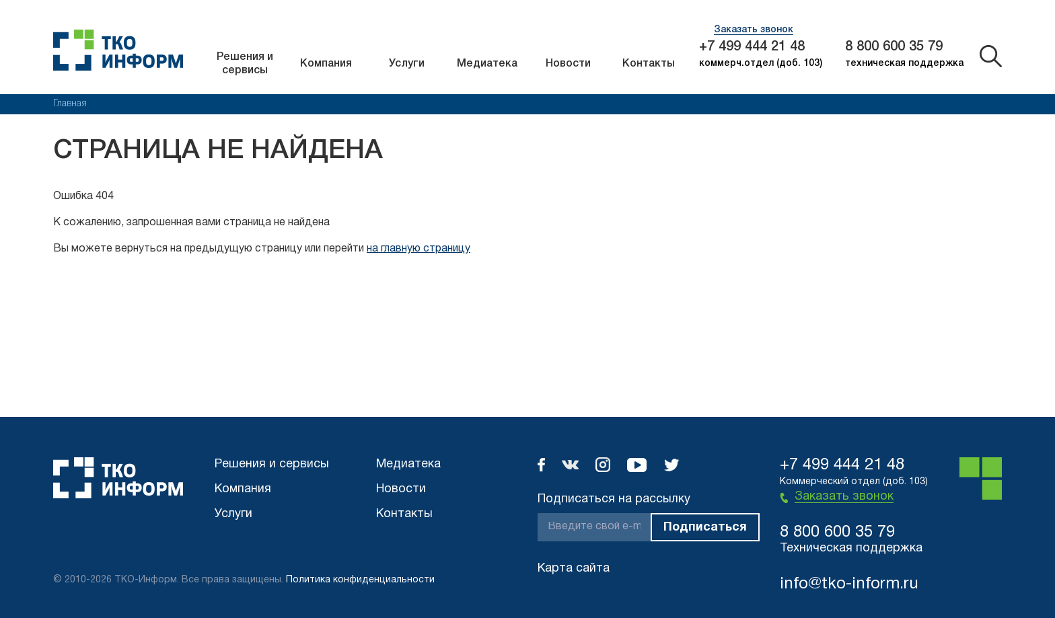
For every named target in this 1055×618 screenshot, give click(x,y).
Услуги (407, 64)
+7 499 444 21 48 (752, 47)
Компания (326, 64)
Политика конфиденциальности (360, 580)
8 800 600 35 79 (894, 47)
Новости (568, 64)
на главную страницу (418, 249)
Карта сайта (574, 568)
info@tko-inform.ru (849, 584)
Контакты (648, 64)
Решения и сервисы (245, 63)
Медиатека (487, 64)
